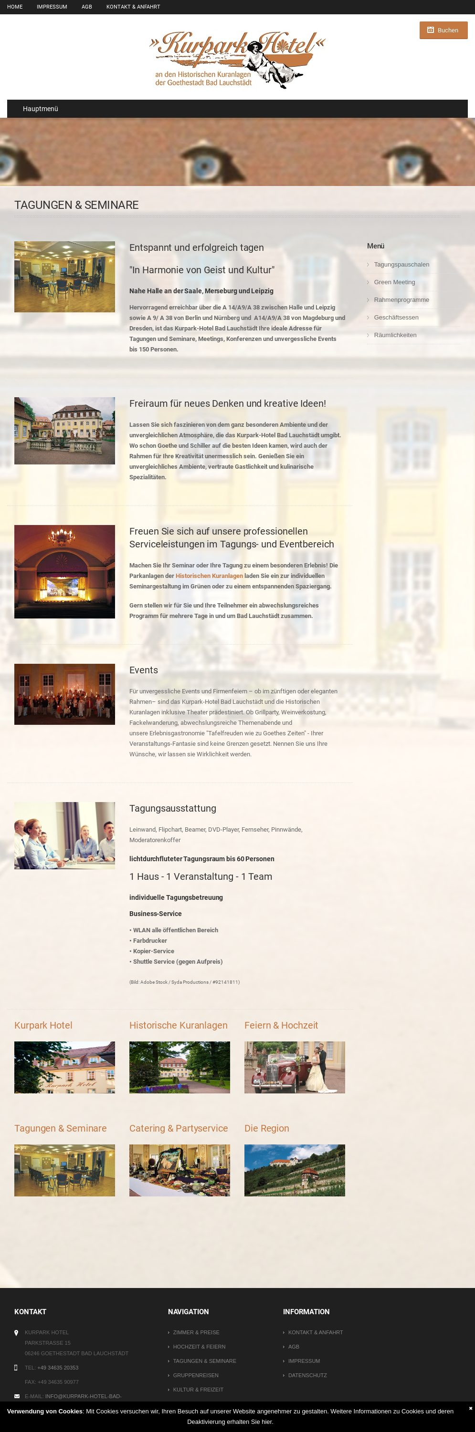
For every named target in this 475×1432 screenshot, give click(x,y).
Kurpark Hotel (43, 1025)
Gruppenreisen (196, 1375)
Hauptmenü (36, 109)
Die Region (266, 1128)
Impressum (52, 7)
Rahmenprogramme (402, 299)
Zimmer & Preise (196, 1332)
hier (267, 1421)
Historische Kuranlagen (178, 1025)
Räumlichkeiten (395, 335)
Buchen (448, 30)
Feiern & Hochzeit (281, 1025)
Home (14, 7)
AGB (87, 7)
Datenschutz (307, 1375)
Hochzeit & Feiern (199, 1347)
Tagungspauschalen (402, 264)
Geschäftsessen (396, 317)
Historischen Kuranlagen (209, 575)
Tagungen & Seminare (60, 1128)
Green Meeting (394, 282)
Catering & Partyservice (178, 1128)
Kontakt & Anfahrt (133, 7)
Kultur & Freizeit (198, 1389)
